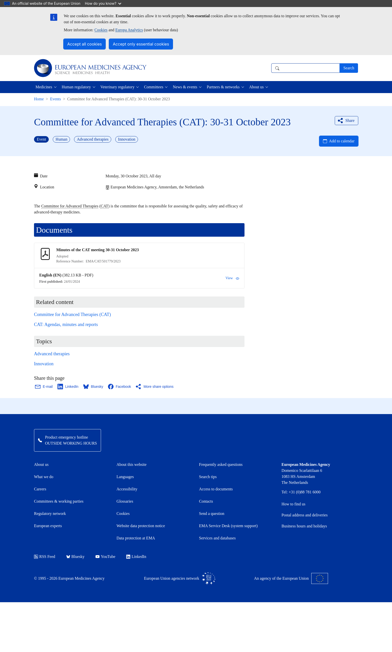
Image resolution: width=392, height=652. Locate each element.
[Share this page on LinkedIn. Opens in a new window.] (68, 387)
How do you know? (103, 3)
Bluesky (75, 556)
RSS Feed (44, 556)
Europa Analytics (129, 30)
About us (41, 464)
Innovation (44, 363)
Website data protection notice (140, 526)
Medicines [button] (44, 87)
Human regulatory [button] (76, 87)
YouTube (105, 556)
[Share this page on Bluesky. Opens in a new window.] (93, 387)
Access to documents (216, 489)
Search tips (208, 477)
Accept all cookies (84, 44)
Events (55, 99)
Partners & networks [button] (223, 87)
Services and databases (217, 538)
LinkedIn (136, 556)
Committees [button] (153, 87)
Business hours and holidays (304, 526)
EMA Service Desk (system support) (228, 526)
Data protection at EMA (135, 538)
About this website (131, 464)
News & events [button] (185, 87)
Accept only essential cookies (141, 44)
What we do (43, 477)
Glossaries (124, 501)
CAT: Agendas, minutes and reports (66, 324)
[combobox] (305, 68)
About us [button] (256, 87)
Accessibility (127, 489)
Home (39, 99)
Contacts (206, 501)
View (232, 278)
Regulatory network (50, 513)
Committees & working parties (59, 501)
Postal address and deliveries (305, 515)
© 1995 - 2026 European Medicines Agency (69, 578)
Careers (40, 489)
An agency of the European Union (291, 578)
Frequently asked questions (220, 464)
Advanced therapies (52, 353)
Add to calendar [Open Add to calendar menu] (341, 141)
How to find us (294, 504)
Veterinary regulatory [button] (117, 87)
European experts (48, 526)
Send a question (211, 513)
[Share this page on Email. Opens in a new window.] (44, 387)
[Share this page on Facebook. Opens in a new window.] (119, 387)
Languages (125, 477)
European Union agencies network (180, 578)
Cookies (101, 30)
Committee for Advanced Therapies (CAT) (72, 314)
